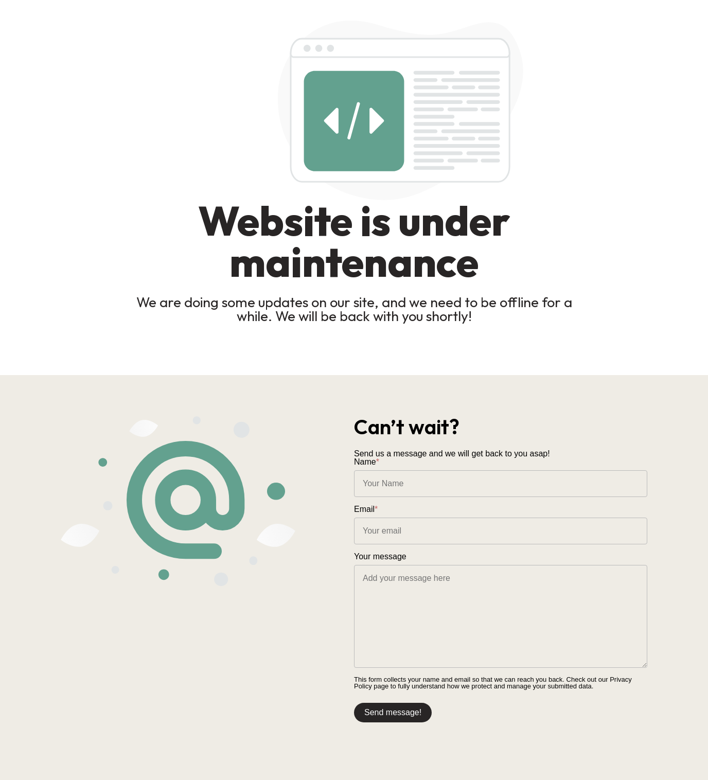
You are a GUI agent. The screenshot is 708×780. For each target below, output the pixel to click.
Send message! (392, 712)
